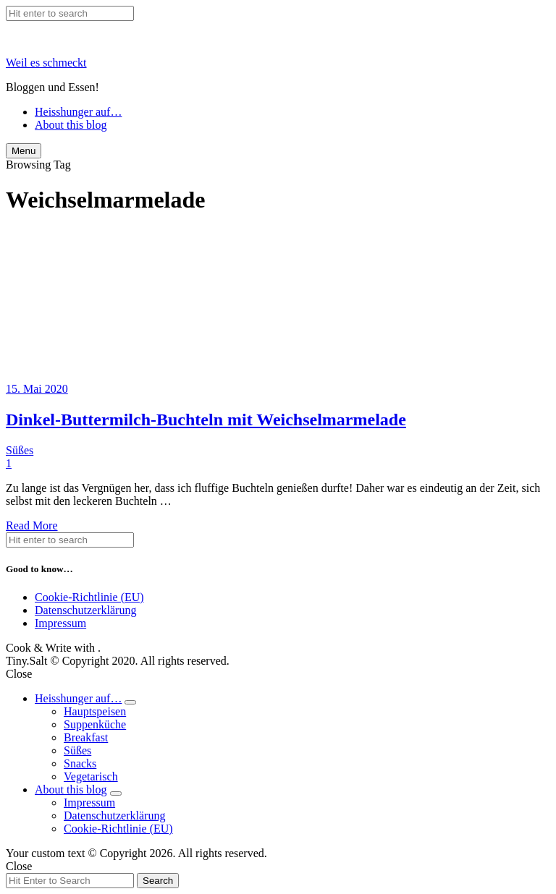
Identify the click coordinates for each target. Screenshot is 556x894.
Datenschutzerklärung (85, 610)
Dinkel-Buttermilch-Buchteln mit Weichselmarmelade (206, 419)
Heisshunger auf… (78, 112)
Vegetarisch (91, 776)
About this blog (71, 125)
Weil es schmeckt (46, 62)
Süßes (19, 450)
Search (158, 880)
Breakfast (86, 737)
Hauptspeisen (95, 711)
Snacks (80, 763)
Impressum (60, 623)
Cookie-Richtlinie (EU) (89, 597)
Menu (23, 150)
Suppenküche (95, 724)
